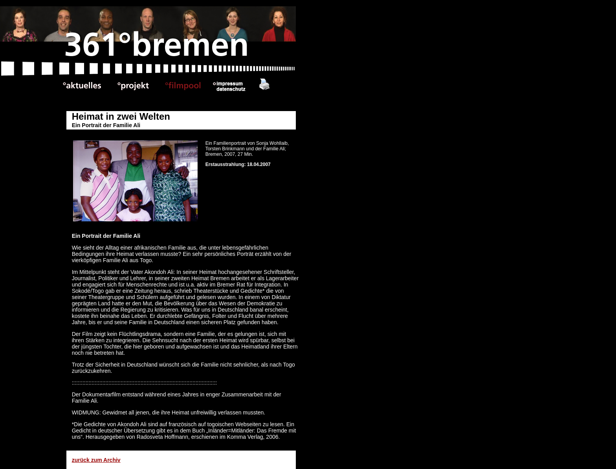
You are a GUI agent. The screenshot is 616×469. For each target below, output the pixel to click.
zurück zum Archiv (96, 460)
